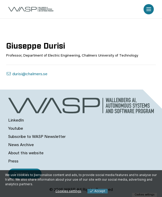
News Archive (21, 145)
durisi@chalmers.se (26, 74)
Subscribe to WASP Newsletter (37, 137)
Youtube (15, 129)
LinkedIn (16, 120)
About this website (26, 153)
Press (13, 161)
